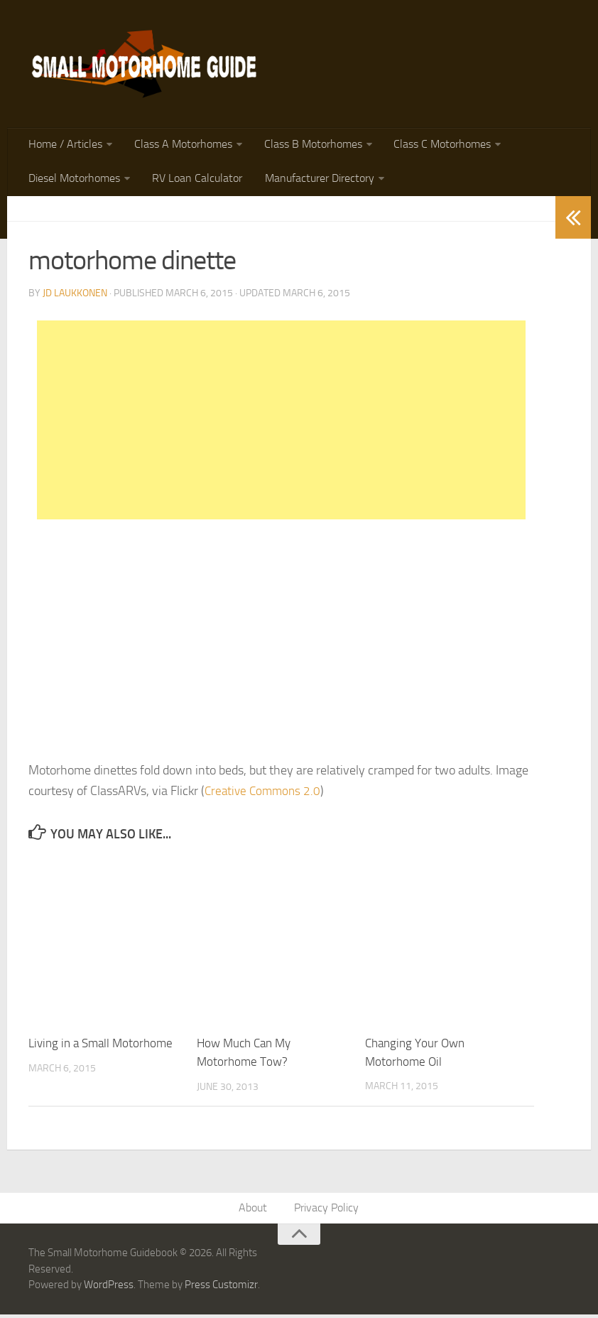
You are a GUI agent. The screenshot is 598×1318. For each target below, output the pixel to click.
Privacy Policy (326, 1211)
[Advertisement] (281, 422)
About (254, 1211)
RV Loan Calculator (194, 181)
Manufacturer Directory (314, 181)
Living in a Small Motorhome (100, 1046)
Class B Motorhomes (308, 145)
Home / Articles (65, 145)
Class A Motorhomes (180, 145)
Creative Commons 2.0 (265, 793)
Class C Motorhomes (435, 145)
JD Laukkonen (75, 296)
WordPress (109, 1288)
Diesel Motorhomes (73, 181)
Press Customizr (221, 1288)
